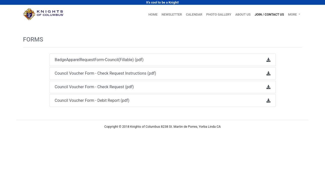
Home (154, 14)
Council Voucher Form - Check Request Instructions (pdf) (162, 73)
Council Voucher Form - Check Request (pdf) (162, 86)
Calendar (194, 14)
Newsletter (172, 14)
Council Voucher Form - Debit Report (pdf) (162, 100)
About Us (243, 14)
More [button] (293, 14)
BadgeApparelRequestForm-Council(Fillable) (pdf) (162, 59)
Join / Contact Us (269, 14)
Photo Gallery (218, 14)
